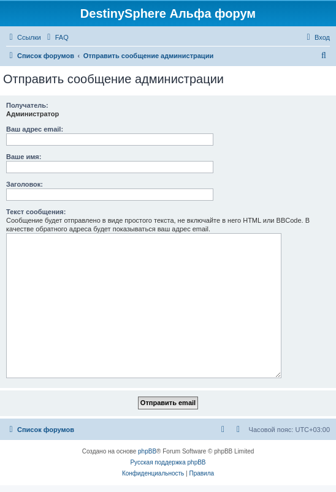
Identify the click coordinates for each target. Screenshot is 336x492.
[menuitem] (56, 37)
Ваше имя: (23, 156)
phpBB (147, 451)
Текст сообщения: (36, 211)
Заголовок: (24, 184)
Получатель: (27, 105)
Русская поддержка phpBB (167, 462)
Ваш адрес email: (34, 129)
